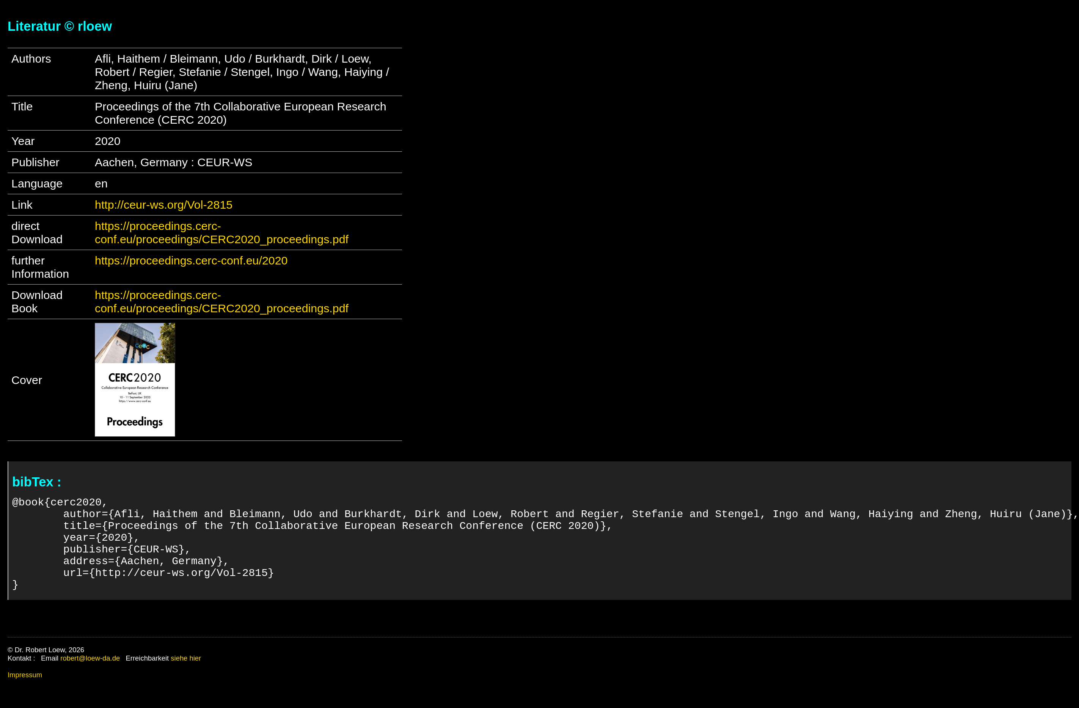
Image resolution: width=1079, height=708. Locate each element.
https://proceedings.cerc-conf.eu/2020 (191, 260)
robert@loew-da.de (90, 679)
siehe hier (186, 679)
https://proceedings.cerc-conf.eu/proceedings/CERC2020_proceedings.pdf (222, 232)
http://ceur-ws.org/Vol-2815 (163, 204)
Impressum (25, 696)
